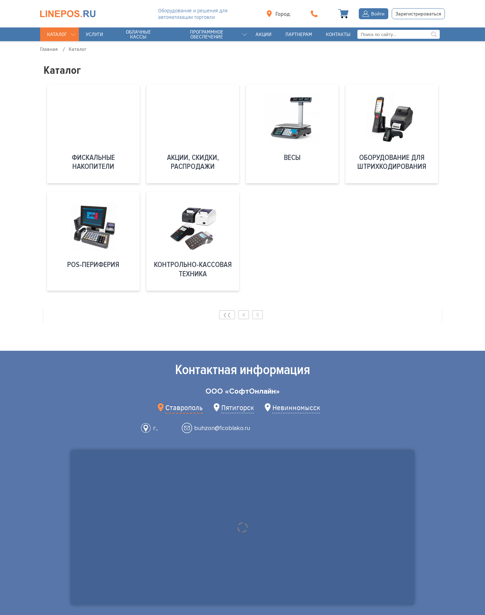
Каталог (57, 34)
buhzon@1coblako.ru (222, 428)
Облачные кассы (138, 34)
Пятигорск (237, 407)
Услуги (94, 34)
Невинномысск (296, 407)
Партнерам (298, 34)
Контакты (338, 34)
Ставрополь (184, 407)
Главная (49, 49)
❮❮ (227, 314)
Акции (264, 34)
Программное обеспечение (206, 34)
